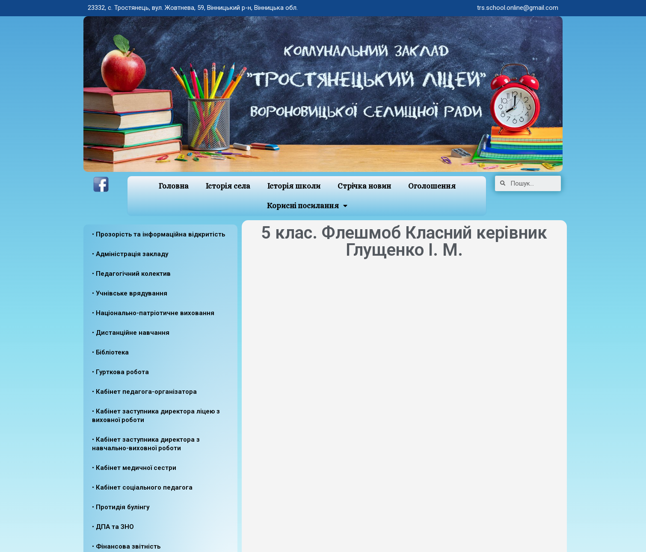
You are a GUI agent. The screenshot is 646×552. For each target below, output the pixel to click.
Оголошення (432, 186)
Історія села (228, 186)
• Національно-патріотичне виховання (153, 313)
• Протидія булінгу (120, 507)
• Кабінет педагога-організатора (144, 392)
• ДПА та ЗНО (113, 527)
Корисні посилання (307, 206)
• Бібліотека (110, 352)
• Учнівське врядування (129, 293)
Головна (173, 186)
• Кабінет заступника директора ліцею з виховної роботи (156, 415)
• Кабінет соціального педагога (142, 487)
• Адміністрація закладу (130, 254)
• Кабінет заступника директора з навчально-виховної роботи (146, 444)
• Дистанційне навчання (130, 333)
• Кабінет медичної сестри (134, 468)
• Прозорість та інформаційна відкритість (158, 234)
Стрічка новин (364, 186)
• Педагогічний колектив (131, 273)
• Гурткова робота (120, 372)
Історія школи (293, 186)
